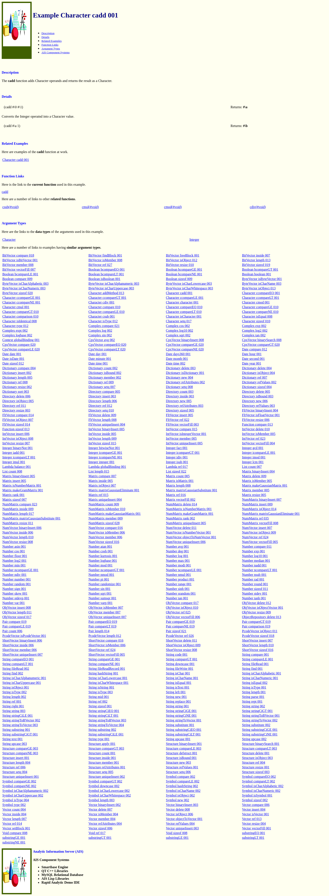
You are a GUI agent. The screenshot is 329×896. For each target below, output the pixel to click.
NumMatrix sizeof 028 (104, 523)
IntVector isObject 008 (17, 438)
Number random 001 (16, 584)
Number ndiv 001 (14, 574)
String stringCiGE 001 (181, 711)
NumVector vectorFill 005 (260, 542)
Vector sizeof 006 (100, 828)
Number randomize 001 (105, 584)
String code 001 (176, 654)
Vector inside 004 (14, 814)
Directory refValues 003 (258, 405)
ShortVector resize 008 (181, 650)
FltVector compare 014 (18, 415)
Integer (194, 239)
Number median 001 (256, 560)
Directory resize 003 (16, 410)
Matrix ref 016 (176, 495)
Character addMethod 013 (106, 293)
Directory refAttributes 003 (184, 405)
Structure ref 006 (13, 767)
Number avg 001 (177, 546)
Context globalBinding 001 (21, 340)
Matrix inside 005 (101, 481)
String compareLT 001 (17, 664)
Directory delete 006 (16, 396)
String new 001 (176, 697)
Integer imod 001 (254, 457)
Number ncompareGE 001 (20, 570)
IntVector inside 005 (102, 434)
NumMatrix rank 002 (180, 518)
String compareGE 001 (104, 659)
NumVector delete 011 (181, 528)
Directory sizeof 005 (180, 410)
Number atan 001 (100, 546)
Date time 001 (98, 363)
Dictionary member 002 (105, 377)
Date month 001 (177, 358)
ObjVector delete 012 (256, 603)
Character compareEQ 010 (184, 307)
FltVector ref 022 (177, 420)
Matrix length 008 (178, 485)
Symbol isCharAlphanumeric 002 (25, 790)
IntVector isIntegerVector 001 (186, 434)
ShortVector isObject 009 (183, 645)
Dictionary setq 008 (179, 387)
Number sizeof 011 (255, 589)
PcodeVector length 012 (105, 636)
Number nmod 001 (101, 574)
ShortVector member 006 (19, 650)
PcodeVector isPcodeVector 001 (24, 636)
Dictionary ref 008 (15, 382)
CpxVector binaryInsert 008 (185, 340)
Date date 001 (11, 354)
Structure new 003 (178, 762)
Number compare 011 (257, 546)
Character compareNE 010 (260, 312)
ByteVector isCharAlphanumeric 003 (114, 283)
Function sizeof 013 (16, 429)
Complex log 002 (100, 330)
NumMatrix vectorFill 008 (260, 523)
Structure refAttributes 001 (107, 767)
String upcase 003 (14, 744)
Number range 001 (179, 584)
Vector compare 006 (256, 805)
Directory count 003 (179, 391)
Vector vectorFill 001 (256, 828)
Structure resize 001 (255, 767)
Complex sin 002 (100, 335)
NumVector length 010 (18, 537)
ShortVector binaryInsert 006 (22, 640)
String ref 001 (11, 701)
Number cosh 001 (101, 551)
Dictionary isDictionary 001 (185, 373)
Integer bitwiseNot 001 (104, 448)
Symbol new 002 (177, 800)
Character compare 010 (104, 307)
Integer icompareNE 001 (105, 457)
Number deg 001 (177, 551)
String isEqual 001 (178, 682)
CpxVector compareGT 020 (261, 344)
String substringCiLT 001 (183, 734)
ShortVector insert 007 (257, 640)
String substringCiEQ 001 (183, 729)
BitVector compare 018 (18, 255)
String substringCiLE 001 (106, 734)
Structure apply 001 (102, 744)
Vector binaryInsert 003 (182, 805)
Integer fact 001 (176, 448)
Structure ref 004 (253, 762)
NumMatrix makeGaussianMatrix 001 (115, 513)
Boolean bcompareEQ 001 (107, 269)
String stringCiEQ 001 (104, 711)
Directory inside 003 (180, 396)
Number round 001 (255, 584)
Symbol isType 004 (15, 800)
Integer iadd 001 (13, 452)
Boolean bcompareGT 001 (260, 269)
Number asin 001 (14, 546)
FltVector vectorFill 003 (182, 424)
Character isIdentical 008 (19, 321)
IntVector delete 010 (256, 429)
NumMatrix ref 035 (255, 518)
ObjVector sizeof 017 (16, 617)
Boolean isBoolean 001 (104, 279)
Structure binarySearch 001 (260, 744)
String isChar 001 (178, 673)
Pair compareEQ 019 (103, 621)
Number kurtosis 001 (103, 556)
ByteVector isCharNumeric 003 (24, 288)
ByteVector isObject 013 (259, 288)
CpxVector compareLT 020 (107, 349)
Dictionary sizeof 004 (257, 387)
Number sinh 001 (178, 589)
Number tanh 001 (254, 598)
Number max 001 (178, 560)
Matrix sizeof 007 (14, 499)
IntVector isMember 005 (258, 434)
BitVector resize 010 (180, 265)
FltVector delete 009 (102, 415)
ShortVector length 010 (258, 645)
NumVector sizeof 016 (104, 542)
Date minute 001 (100, 358)
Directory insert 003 (102, 396)
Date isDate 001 (13, 358)
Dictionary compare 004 (19, 368)
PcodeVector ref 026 (180, 636)
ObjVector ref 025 (178, 612)
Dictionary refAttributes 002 (185, 382)
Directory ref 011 (14, 405)
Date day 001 (98, 354)
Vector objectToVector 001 (184, 819)
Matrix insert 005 (14, 481)
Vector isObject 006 (179, 814)
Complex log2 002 (254, 330)
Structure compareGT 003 (106, 748)
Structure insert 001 (15, 758)
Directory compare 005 (104, 391)
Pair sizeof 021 (176, 631)
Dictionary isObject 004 (258, 373)
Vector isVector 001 (255, 814)
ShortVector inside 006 (18, 645)
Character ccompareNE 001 (21, 302)
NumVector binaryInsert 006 (21, 528)
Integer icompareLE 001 (258, 452)
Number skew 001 (14, 593)
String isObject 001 (15, 687)
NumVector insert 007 (257, 528)
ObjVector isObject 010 (182, 607)
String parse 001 (253, 697)
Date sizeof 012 (13, 363)
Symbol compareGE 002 (19, 781)
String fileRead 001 (255, 664)
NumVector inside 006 (17, 532)
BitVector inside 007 (256, 255)
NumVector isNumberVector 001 (188, 532)
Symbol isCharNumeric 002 (261, 790)
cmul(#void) (90, 207)
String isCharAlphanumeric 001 (24, 678)
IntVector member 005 (181, 438)
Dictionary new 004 (179, 377)
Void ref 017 (97, 833)
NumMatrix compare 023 (19, 504)
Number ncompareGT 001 (107, 570)
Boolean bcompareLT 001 (106, 274)
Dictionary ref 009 (101, 382)
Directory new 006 (255, 401)
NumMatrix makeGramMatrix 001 (189, 513)
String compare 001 (255, 654)
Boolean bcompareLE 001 (20, 274)
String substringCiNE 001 (259, 734)
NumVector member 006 (105, 537)
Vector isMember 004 (103, 814)
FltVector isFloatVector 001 (261, 415)
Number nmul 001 (178, 574)
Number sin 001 (100, 589)
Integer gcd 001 (252, 448)
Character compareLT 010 (184, 312)
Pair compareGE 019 (180, 621)
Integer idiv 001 (177, 457)
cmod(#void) (173, 207)
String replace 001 (178, 701)
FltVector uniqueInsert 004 (107, 424)
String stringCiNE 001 (181, 715)
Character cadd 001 (15, 160)
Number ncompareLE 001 (184, 570)
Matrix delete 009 (254, 476)
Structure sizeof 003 (256, 772)
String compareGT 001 (181, 659)
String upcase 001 (178, 739)
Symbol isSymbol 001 (257, 795)
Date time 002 (175, 363)
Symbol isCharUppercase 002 (22, 795)
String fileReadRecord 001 (107, 668)
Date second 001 (253, 358)
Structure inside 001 (102, 758)
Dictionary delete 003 (181, 368)
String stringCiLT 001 (103, 715)
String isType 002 (14, 692)
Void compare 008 (14, 833)
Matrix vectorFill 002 (180, 499)
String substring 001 (16, 729)
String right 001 (13, 706)
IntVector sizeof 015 (102, 443)
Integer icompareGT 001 (183, 452)
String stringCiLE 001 (17, 715)
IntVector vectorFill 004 (258, 443)
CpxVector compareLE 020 (21, 349)
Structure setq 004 (14, 772)
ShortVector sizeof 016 (257, 650)
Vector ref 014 (12, 823)
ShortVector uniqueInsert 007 (22, 654)
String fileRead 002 (15, 668)
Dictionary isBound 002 (105, 373)
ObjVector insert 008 (16, 607)
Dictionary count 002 (103, 368)
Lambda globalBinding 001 (107, 466)
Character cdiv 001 (102, 302)
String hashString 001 (103, 673)
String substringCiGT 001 (20, 734)
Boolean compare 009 (17, 279)
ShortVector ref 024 (102, 650)
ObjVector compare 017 (182, 603)
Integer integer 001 (102, 462)
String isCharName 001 (182, 678)
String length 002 (14, 697)
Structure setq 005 (101, 772)
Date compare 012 (254, 349)
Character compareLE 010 (107, 312)
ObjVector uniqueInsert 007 (108, 617)
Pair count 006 (12, 631)
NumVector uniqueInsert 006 (186, 542)
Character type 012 (15, 326)
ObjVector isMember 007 (106, 607)
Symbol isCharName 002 (183, 790)
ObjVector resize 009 (256, 612)
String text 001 (12, 739)
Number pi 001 (99, 579)
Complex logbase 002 (17, 335)
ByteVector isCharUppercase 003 (111, 288)
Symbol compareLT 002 (258, 781)
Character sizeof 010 (256, 321)
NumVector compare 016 (106, 528)
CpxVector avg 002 (102, 340)
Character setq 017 (179, 321)
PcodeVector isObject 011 (259, 631)
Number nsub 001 (254, 574)
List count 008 (12, 471)
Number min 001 (14, 565)
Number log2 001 (14, 560)
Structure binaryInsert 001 (184, 744)
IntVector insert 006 (16, 434)
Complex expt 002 (15, 330)
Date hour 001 (252, 354)
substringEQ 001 (253, 833)
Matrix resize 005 (254, 495)
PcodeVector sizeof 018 (258, 636)
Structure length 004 (16, 762)
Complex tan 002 (254, 335)
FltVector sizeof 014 (16, 424)
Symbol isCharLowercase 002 (109, 790)
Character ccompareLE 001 (185, 297)
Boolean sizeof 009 (179, 279)
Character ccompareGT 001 (107, 297)
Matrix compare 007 (103, 476)
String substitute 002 (256, 725)
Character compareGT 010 (20, 312)
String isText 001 (177, 687)
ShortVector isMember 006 (107, 645)
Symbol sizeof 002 (255, 800)
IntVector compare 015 (181, 429)
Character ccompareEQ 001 (261, 293)
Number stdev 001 (254, 593)
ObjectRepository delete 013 (261, 617)
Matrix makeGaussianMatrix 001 (264, 485)
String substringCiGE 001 (259, 729)
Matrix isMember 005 (257, 481)
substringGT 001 (100, 837)
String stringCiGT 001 (257, 711)
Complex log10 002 (179, 330)
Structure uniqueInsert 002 (107, 776)
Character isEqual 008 (257, 316)
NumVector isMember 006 (107, 532)
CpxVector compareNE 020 (185, 349)
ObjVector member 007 (105, 612)
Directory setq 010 (101, 410)
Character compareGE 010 (260, 307)
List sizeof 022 (176, 471)
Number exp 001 (253, 551)
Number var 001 (13, 603)
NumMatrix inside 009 (18, 509)
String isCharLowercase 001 (108, 678)
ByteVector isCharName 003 (261, 283)
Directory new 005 (179, 401)
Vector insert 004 (253, 809)
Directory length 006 (103, 401)
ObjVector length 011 (17, 612)
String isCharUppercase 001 (21, 682)
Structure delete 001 (256, 753)
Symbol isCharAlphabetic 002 (262, 786)
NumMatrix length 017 (18, 513)
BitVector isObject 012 (181, 260)
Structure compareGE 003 (20, 748)
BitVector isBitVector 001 (20, 260)
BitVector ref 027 (100, 265)
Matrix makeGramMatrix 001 (22, 490)
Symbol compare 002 (180, 776)
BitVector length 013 (256, 260)
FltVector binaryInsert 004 (260, 410)
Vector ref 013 (252, 819)
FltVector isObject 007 (17, 420)
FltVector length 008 (103, 420)
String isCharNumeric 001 (260, 678)
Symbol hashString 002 (182, 786)
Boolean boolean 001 (256, 274)
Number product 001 (180, 579)
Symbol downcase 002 (104, 786)
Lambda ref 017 (177, 466)
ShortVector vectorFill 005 (107, 654)
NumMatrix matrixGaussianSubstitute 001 (31, 518)
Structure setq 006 (178, 772)
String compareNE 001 (104, 664)
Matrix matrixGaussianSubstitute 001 (191, 490)
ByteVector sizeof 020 (17, 293)
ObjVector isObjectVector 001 (262, 607)
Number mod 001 (101, 565)
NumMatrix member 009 (106, 518)
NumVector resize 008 (17, 542)
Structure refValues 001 (182, 767)
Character (9, 239)
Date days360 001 (178, 354)
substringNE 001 (13, 842)
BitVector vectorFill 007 (19, 269)
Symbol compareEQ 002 (259, 776)
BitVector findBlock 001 (105, 255)
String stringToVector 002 (259, 720)
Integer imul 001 (13, 462)
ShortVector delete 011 (181, 640)
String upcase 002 (254, 739)
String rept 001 (252, 701)
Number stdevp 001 (15, 598)
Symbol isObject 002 (180, 795)
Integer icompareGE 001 (105, 452)
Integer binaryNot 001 (17, 448)
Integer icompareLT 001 (18, 457)
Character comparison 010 (20, 316)
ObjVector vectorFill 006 (183, 617)
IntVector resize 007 (16, 443)
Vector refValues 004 (180, 823)
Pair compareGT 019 (256, 621)
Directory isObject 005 (18, 401)
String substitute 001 (180, 725)
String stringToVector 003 (20, 725)
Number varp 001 (101, 603)
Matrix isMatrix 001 (180, 481)
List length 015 (99, 471)
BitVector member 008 (18, 265)
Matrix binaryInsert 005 (18, 476)
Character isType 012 (103, 321)
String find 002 (12, 673)
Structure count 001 (102, 753)
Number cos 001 (13, 551)
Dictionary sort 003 (15, 391)
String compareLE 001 (257, 659)
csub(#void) (10, 207)
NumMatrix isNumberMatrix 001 (189, 509)
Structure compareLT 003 (259, 748)
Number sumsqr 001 (103, 598)
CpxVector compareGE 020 (185, 344)
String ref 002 (98, 701)
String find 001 (252, 668)
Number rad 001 (253, 579)
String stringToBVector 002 (21, 720)
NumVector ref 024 (255, 537)
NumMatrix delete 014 (181, 504)
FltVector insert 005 (179, 415)
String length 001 (254, 692)
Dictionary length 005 (17, 377)
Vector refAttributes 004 (105, 823)
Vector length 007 (14, 819)
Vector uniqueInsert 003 (182, 828)
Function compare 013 (257, 424)
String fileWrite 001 (179, 668)
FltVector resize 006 (256, 420)
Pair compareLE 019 (16, 626)
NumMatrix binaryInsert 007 (262, 499)
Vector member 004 (102, 819)
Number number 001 (16, 579)
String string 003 (13, 711)
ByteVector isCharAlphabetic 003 (25, 283)
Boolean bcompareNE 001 (184, 274)
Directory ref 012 (100, 405)
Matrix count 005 (178, 476)
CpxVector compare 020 (19, 344)
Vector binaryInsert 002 (105, 805)
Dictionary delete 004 (257, 368)
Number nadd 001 (254, 565)
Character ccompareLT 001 (260, 297)
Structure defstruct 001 (181, 753)
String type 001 (99, 739)
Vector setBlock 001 (16, 828)
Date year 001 (251, 363)
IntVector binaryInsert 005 (107, 429)
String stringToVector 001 (183, 720)
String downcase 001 (180, 664)
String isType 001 (254, 687)
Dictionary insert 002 (16, 373)
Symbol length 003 (102, 800)
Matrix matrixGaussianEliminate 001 (114, 490)
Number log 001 (177, 556)
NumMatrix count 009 (104, 504)
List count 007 (252, 466)
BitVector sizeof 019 (256, 265)
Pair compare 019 (14, 621)
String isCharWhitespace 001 (109, 682)
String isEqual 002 (254, 682)
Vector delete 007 (100, 809)
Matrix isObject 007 (102, 485)
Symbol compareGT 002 (105, 781)
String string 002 (253, 706)
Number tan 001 (177, 598)
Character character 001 (182, 302)
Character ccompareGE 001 (21, 297)
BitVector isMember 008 (105, 260)
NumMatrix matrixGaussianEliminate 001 (271, 513)
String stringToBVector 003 (107, 720)
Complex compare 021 (104, 326)
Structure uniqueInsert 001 (20, 776)
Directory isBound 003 (257, 396)
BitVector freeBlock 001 (182, 255)
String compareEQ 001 (18, 659)
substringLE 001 (177, 837)
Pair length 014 (99, 631)
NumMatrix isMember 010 (107, 509)
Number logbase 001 (103, 560)
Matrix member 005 (255, 490)
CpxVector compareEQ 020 (107, 344)
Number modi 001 (178, 565)
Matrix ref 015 (98, 495)
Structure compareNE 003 (20, 753)
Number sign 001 (14, 589)
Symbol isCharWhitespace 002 (110, 795)
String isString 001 (101, 687)
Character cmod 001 (256, 302)
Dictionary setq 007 (102, 387)
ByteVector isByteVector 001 (262, 279)
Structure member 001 (104, 762)
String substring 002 (102, 729)
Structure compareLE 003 (183, 748)
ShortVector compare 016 (106, 640)
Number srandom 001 (181, 593)
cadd (5, 192)
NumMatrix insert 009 (257, 504)
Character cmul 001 (15, 307)
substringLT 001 (253, 837)
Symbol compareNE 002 (19, 786)
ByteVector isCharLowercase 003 (189, 283)
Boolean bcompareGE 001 (184, 269)
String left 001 (176, 692)
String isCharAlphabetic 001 (261, 673)
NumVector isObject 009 (259, 532)
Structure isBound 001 (181, 758)
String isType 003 (101, 692)
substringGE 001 (13, 837)
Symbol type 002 (14, 805)
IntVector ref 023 (253, 438)
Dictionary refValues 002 (259, 382)
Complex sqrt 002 (178, 335)
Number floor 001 (14, 556)
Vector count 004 (14, 809)
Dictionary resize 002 (17, 387)
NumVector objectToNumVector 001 (191, 537)
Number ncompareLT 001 (259, 570)
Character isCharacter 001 (184, 316)
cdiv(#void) (258, 207)
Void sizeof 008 (176, 833)
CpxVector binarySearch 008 (262, 340)
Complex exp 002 (254, 326)
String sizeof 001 (100, 706)
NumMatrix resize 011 (17, 523)
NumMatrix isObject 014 (259, 509)
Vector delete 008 (178, 809)
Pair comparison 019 (256, 626)
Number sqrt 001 (100, 593)
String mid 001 (99, 697)
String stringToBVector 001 (261, 715)
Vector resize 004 (254, 823)
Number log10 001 (255, 556)
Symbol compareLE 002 (182, 781)
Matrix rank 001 (13, 495)
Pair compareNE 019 (180, 626)
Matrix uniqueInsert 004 (105, 499)
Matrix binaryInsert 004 (258, 471)
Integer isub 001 (177, 462)
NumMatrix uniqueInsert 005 (186, 523)
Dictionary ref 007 (254, 377)
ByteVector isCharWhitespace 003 (189, 288)
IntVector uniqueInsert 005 (184, 443)
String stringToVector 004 (106, 725)
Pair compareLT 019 (103, 626)
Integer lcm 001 (253, 462)
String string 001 (177, 706)
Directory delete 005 (256, 391)
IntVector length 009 (103, 438)
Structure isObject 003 (257, 758)
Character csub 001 (102, 316)
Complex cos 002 (178, 326)
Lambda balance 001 (16, 466)
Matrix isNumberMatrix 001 (21, 485)
